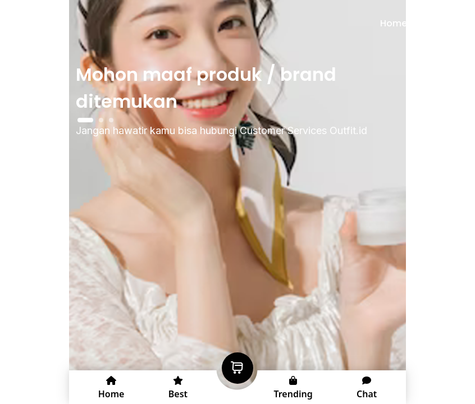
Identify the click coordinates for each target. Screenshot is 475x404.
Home (393, 23)
